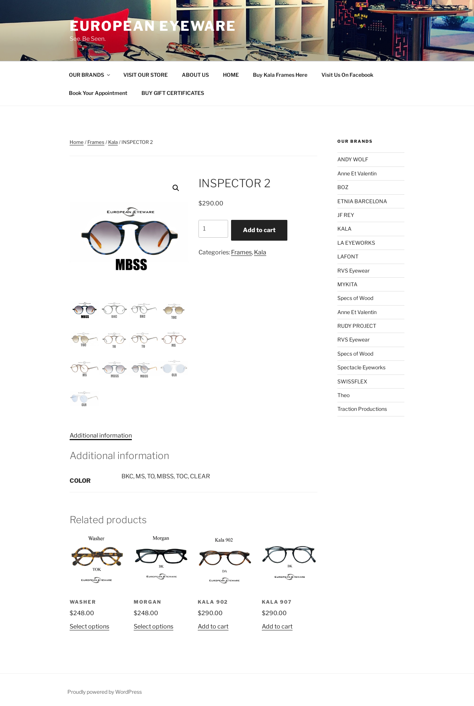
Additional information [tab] (101, 435)
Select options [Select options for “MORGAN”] (153, 626)
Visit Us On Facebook (347, 75)
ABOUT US (195, 75)
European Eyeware (153, 26)
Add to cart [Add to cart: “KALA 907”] (277, 626)
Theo (343, 395)
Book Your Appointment (98, 93)
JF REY (345, 215)
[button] (176, 188)
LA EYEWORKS (356, 243)
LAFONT (347, 256)
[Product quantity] (213, 229)
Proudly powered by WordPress (104, 692)
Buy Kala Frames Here (280, 75)
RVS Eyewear (353, 270)
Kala (113, 142)
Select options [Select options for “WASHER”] (89, 626)
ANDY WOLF (352, 159)
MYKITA (347, 284)
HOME (231, 75)
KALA (344, 228)
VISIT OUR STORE (145, 75)
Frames (95, 142)
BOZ (342, 187)
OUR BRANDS (90, 75)
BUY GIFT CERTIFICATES (172, 93)
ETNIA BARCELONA (362, 201)
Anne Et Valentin (357, 173)
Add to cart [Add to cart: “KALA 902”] (213, 626)
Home (77, 142)
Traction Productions (362, 409)
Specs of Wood (355, 298)
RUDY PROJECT (356, 326)
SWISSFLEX (352, 381)
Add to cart (259, 230)
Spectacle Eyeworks (361, 367)
